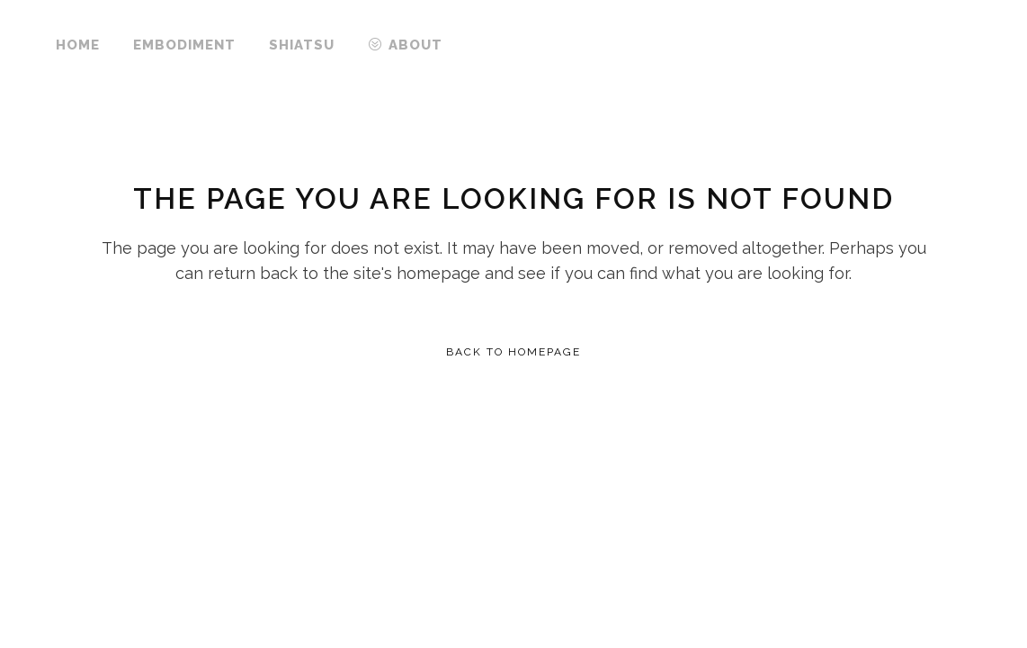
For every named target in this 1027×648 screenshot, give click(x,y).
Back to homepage (513, 352)
